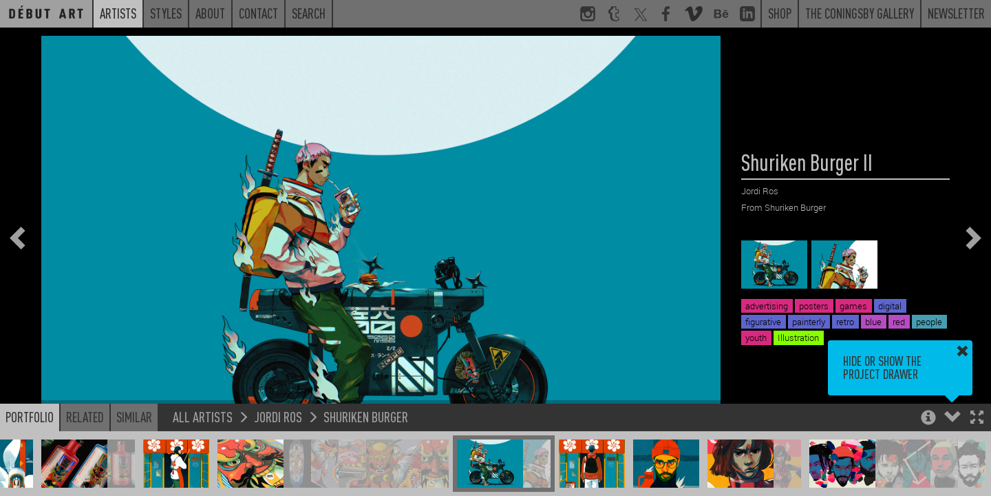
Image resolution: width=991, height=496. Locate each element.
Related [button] (85, 417)
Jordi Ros (278, 416)
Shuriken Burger (365, 416)
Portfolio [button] (30, 417)
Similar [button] (134, 417)
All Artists (203, 416)
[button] (976, 418)
